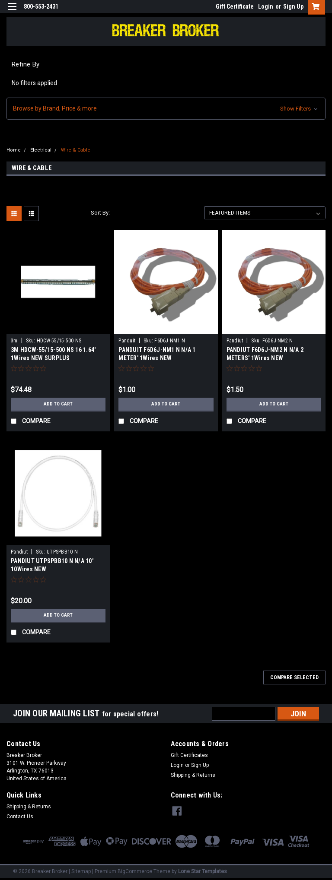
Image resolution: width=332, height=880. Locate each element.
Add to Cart (58, 404)
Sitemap (81, 871)
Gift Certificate (235, 6)
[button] (166, 109)
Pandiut (235, 341)
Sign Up (293, 6)
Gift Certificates (189, 755)
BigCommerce (135, 871)
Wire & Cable (75, 150)
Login (265, 6)
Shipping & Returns (193, 775)
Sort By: (100, 212)
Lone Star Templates (202, 871)
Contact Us (19, 817)
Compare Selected (294, 677)
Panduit (126, 341)
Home (13, 150)
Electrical (40, 150)
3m (14, 341)
